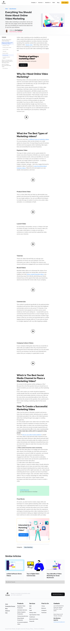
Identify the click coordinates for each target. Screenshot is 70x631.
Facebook (43, 612)
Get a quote (65, 2)
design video (29, 44)
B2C (30, 608)
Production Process (10, 606)
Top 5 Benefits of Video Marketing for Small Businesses (54, 575)
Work (53, 2)
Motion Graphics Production (21, 613)
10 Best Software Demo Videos (14, 574)
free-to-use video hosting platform (31, 434)
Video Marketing (12, 8)
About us (7, 610)
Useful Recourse (24, 490)
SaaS (30, 610)
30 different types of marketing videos (38, 139)
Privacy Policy (29, 628)
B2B (30, 606)
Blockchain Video (33, 619)
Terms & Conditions (39, 628)
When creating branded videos (35, 274)
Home (6, 8)
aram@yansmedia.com (59, 622)
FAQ (6, 612)
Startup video (32, 612)
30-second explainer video (22, 623)
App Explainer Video (34, 614)
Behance (43, 608)
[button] (34, 2)
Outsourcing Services (22, 616)
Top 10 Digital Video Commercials (33, 574)
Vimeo (43, 606)
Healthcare (32, 617)
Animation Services (22, 610)
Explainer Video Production (21, 606)
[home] (3, 2)
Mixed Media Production (20, 619)
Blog (58, 2)
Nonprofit (31, 621)
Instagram (44, 610)
